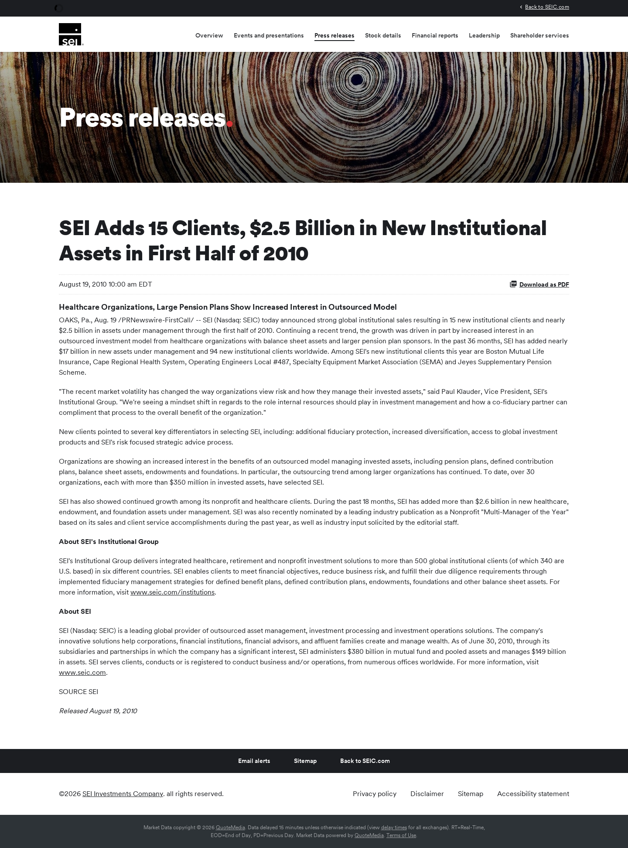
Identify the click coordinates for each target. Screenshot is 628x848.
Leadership (484, 35)
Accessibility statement (533, 793)
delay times (394, 827)
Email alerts (254, 760)
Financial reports (435, 35)
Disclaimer (427, 793)
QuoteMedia (230, 827)
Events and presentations (269, 35)
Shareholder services (539, 35)
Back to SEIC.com (547, 7)
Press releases (334, 35)
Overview (209, 35)
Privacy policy (374, 793)
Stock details (383, 35)
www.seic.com (82, 672)
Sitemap (305, 760)
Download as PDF (539, 284)
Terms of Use (401, 835)
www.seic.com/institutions (172, 592)
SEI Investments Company (122, 794)
